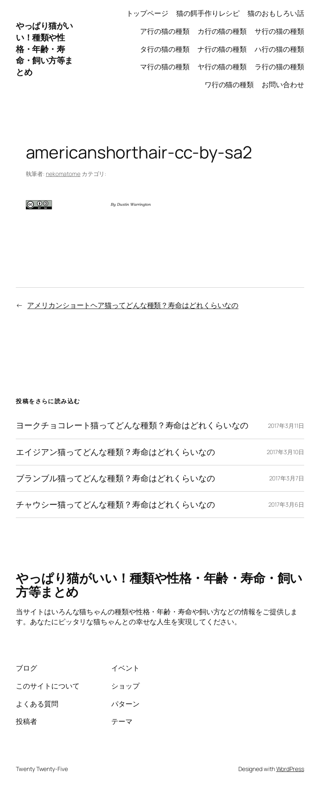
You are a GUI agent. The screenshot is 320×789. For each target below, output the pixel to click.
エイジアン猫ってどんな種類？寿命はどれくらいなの (115, 452)
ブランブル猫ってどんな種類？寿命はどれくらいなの (115, 478)
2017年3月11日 (286, 426)
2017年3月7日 (286, 478)
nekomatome (63, 174)
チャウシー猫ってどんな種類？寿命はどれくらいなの (115, 504)
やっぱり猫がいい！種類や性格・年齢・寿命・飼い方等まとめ (44, 49)
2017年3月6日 (286, 504)
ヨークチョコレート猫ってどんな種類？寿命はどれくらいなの (132, 425)
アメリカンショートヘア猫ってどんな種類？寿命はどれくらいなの (132, 305)
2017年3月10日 (285, 452)
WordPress (290, 769)
